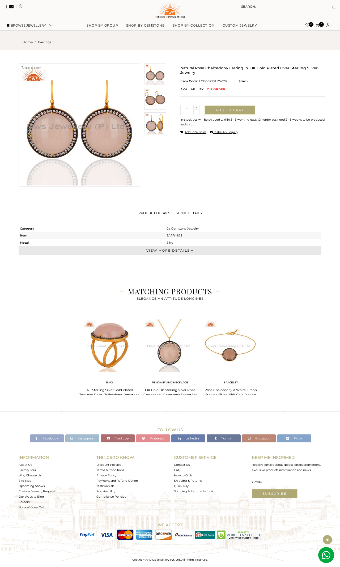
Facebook (47, 438)
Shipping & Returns (188, 481)
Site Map (25, 481)
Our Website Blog (31, 496)
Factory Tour (27, 470)
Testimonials (105, 486)
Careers (24, 502)
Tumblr (224, 438)
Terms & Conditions (110, 470)
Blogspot (259, 438)
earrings (44, 42)
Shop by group (102, 27)
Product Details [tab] (154, 213)
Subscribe (275, 494)
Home (28, 42)
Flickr (294, 438)
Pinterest (153, 438)
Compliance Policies (111, 496)
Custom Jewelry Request (37, 491)
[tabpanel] (109, 358)
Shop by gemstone (145, 27)
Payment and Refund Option (117, 481)
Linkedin (188, 438)
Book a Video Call (31, 507)
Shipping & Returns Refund (193, 491)
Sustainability (105, 491)
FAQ (177, 470)
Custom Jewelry (240, 27)
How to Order (184, 475)
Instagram (82, 438)
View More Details (170, 250)
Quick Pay (181, 486)
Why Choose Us (30, 475)
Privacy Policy (106, 475)
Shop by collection (194, 27)
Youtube (118, 438)
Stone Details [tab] (189, 213)
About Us (25, 465)
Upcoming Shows (32, 486)
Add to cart (229, 110)
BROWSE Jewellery (26, 27)
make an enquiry (224, 132)
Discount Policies (108, 465)
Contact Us (182, 465)
